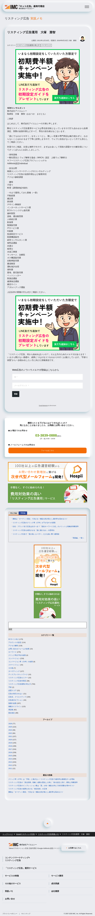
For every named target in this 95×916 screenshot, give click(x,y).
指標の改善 (12, 703)
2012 (10, 765)
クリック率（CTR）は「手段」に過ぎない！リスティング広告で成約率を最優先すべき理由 (41, 779)
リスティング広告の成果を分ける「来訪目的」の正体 (27, 789)
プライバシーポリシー (9, 914)
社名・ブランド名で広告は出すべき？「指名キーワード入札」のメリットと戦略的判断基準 (46, 526)
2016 (10, 752)
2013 (10, 762)
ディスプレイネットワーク (18, 674)
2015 (10, 756)
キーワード (12, 652)
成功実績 (55, 883)
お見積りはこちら (74, 848)
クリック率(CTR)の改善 (17, 655)
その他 (10, 668)
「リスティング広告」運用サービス (21, 868)
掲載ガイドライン (14, 706)
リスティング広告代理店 (17, 681)
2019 (10, 743)
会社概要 (55, 891)
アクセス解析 (13, 646)
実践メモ (9, 891)
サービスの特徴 (12, 876)
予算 (10, 687)
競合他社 (11, 713)
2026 (10, 724)
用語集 (10, 710)
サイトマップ (25, 914)
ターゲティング (14, 671)
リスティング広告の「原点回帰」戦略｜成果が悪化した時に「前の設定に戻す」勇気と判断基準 (43, 782)
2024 (10, 730)
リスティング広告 (24, 18)
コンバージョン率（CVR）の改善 (20, 662)
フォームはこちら (47, 450)
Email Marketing (43, 405)
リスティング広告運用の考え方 (28, 45)
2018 (10, 746)
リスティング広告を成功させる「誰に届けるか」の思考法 (33, 530)
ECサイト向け (13, 639)
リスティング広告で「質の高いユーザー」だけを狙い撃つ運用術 (36, 534)
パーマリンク (46, 45)
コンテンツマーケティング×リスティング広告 (17, 859)
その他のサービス (13, 883)
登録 (15, 394)
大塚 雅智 (72, 40)
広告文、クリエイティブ (17, 697)
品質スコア (12, 690)
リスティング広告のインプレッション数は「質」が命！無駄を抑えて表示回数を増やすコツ (41, 785)
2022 (10, 733)
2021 (10, 736)
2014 (10, 759)
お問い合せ (10, 899)
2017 (10, 749)
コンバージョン (14, 658)
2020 (10, 740)
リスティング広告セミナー (18, 678)
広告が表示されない (15, 694)
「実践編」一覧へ (77, 538)
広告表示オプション (15, 700)
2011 (10, 768)
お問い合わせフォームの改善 (18, 649)
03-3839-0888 (46, 435)
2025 (10, 727)
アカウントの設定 (14, 642)
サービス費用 (57, 876)
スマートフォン (14, 665)
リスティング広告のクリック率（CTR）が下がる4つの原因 (34, 523)
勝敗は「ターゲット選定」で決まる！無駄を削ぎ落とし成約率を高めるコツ (40, 519)
